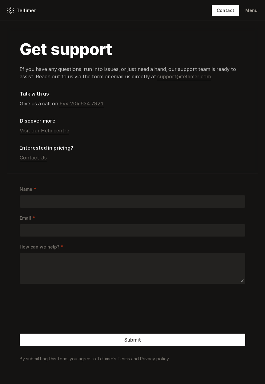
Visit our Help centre (44, 130)
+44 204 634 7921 (81, 103)
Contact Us (33, 158)
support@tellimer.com (184, 76)
